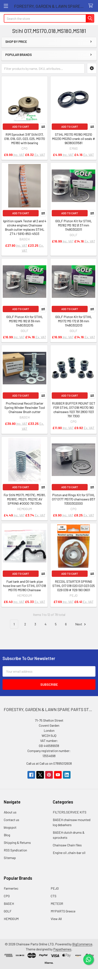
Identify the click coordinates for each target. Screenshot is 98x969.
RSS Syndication (15, 850)
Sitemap (10, 858)
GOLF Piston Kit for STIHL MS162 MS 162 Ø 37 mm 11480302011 (73, 225)
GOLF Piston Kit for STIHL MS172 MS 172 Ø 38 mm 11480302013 (73, 321)
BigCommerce (82, 944)
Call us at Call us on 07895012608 (49, 763)
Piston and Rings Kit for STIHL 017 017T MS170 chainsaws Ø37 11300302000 (73, 499)
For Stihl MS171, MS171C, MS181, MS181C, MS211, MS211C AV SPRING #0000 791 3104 (25, 499)
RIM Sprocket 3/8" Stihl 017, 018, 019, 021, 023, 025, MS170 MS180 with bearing (24, 138)
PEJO (55, 888)
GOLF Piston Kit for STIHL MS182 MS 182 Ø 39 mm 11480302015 (24, 321)
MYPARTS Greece (63, 911)
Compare (43, 126)
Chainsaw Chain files (67, 845)
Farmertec (11, 888)
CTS (53, 896)
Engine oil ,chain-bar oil (69, 853)
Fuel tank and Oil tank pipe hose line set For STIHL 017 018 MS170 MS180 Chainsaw (24, 585)
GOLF (7, 911)
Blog (7, 835)
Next (81, 624)
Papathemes (62, 949)
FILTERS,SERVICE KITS (69, 812)
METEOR (57, 903)
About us (10, 812)
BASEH (9, 903)
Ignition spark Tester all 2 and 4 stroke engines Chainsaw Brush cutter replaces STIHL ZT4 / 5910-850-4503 (24, 227)
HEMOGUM (11, 919)
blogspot (10, 827)
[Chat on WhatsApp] (88, 959)
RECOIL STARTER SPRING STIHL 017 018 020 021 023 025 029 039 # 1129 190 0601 (73, 585)
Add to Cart (20, 126)
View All (56, 919)
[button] (92, 68)
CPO (7, 896)
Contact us (11, 820)
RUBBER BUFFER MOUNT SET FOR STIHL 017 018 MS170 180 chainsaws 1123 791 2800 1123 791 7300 (73, 409)
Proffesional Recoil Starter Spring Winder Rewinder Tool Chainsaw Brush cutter (24, 407)
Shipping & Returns (17, 842)
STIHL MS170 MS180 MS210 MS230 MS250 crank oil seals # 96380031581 (73, 138)
